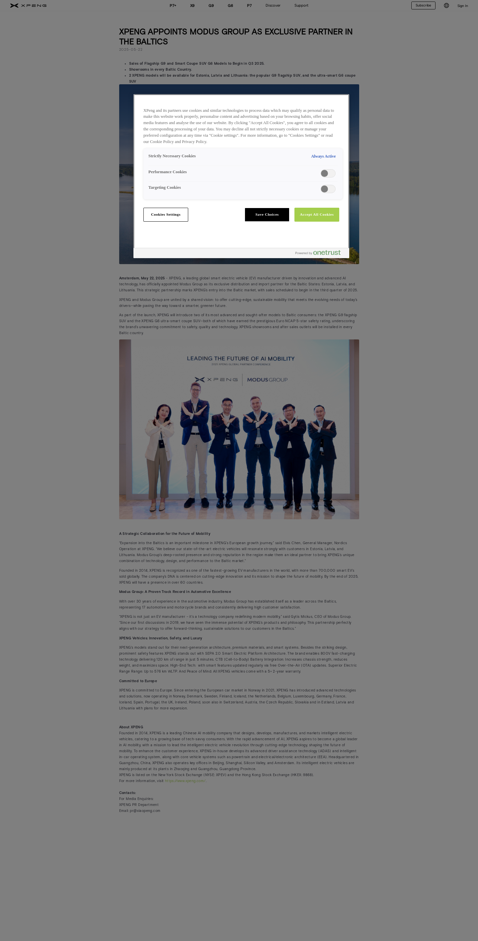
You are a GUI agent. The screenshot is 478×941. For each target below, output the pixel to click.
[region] (241, 176)
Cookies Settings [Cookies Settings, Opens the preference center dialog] (166, 214)
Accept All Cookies (317, 214)
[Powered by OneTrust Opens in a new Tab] (320, 254)
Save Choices (267, 214)
